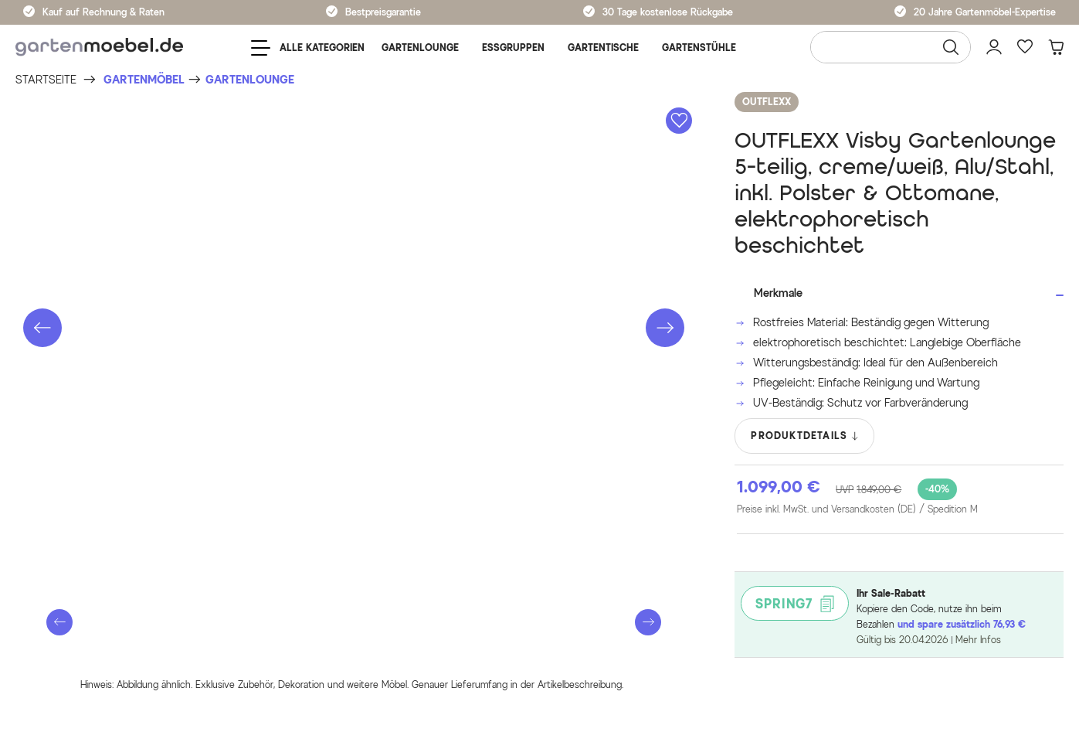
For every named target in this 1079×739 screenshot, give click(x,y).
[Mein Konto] (994, 47)
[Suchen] (951, 47)
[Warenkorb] (1056, 47)
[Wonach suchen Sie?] (890, 47)
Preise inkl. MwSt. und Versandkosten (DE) (857, 509)
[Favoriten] (1025, 47)
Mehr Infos (978, 639)
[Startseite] (45, 80)
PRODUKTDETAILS (805, 436)
